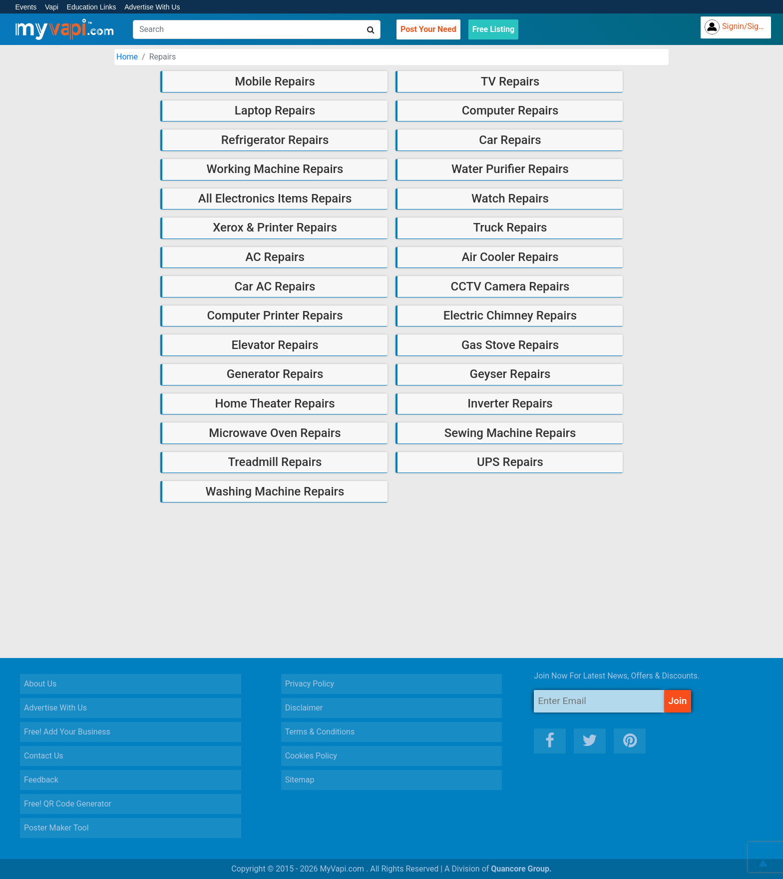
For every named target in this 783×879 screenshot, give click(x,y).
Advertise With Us (152, 7)
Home (127, 57)
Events (25, 7)
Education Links (91, 7)
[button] (763, 864)
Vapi (51, 7)
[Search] (257, 29)
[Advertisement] (391, 580)
